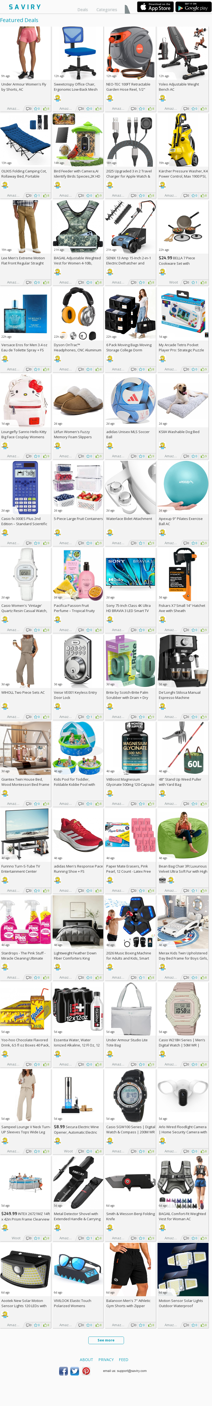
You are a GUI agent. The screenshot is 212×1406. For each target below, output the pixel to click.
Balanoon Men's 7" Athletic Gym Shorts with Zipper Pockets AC (128, 1305)
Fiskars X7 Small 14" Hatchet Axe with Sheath (182, 608)
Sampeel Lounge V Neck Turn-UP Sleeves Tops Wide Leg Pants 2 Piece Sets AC (26, 1132)
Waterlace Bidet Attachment (129, 518)
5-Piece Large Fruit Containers (78, 518)
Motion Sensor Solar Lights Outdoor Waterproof (181, 1303)
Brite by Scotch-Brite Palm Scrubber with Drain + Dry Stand (127, 697)
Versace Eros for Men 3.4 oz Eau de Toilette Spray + (24, 347)
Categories (106, 9)
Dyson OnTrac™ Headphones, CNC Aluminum (77, 347)
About (86, 1359)
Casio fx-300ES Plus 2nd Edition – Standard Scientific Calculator (24, 523)
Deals (82, 9)
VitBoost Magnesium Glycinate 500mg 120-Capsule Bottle (130, 784)
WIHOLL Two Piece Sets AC (23, 692)
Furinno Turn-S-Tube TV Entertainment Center (20, 869)
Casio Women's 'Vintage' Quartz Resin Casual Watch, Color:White (24, 610)
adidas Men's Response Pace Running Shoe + (78, 869)
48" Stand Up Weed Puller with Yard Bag (180, 782)
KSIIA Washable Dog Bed (179, 431)
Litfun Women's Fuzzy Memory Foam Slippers (73, 434)
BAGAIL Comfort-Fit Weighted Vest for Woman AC (182, 1216)
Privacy (106, 1359)
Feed (123, 1359)
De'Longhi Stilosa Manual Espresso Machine (180, 695)
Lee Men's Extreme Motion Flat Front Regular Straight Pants (23, 263)
